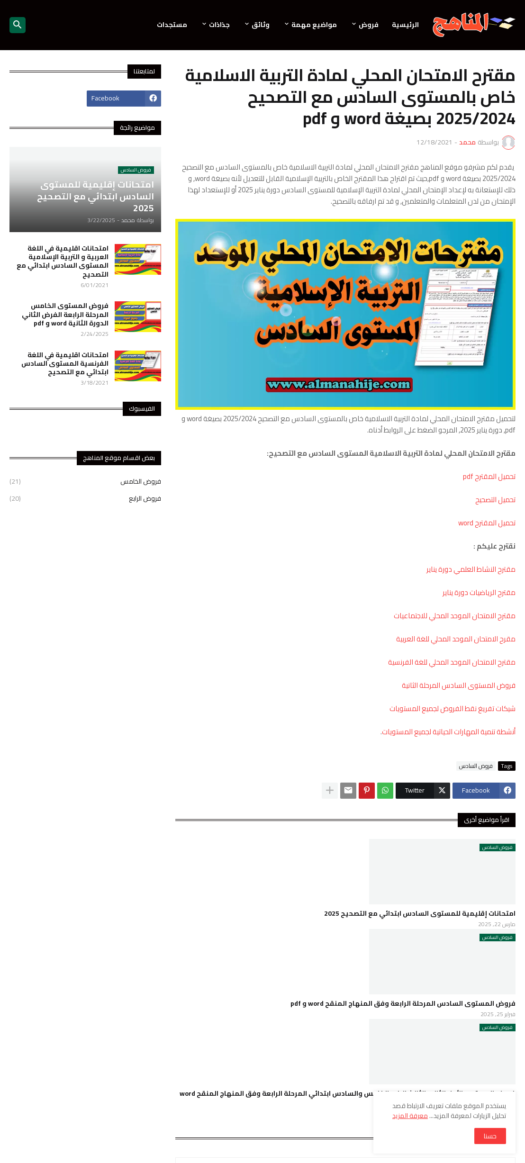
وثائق (261, 24)
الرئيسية (405, 24)
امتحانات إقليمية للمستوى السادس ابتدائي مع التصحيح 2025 (420, 913)
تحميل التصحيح (495, 499)
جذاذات (219, 24)
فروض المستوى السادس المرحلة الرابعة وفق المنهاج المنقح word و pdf (403, 1003)
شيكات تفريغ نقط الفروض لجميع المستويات (452, 708)
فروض (369, 24)
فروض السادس (476, 766)
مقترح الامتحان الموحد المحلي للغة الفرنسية (452, 662)
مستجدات (172, 24)
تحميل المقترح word (487, 523)
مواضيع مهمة (314, 24)
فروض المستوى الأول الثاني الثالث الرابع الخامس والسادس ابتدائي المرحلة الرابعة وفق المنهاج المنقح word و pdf (348, 1097)
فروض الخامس (85, 482)
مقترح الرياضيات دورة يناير (478, 592)
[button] (17, 25)
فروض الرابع (85, 498)
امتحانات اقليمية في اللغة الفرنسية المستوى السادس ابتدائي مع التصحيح (65, 364)
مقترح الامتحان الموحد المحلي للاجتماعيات (455, 615)
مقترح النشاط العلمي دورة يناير (470, 569)
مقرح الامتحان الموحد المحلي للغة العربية (456, 639)
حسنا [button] (490, 1136)
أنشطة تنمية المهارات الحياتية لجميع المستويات (449, 732)
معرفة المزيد (410, 1115)
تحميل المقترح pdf (489, 476)
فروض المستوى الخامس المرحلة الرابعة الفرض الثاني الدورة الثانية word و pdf (65, 314)
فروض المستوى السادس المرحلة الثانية (459, 685)
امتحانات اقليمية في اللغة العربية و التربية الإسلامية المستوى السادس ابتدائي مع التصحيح (63, 261)
